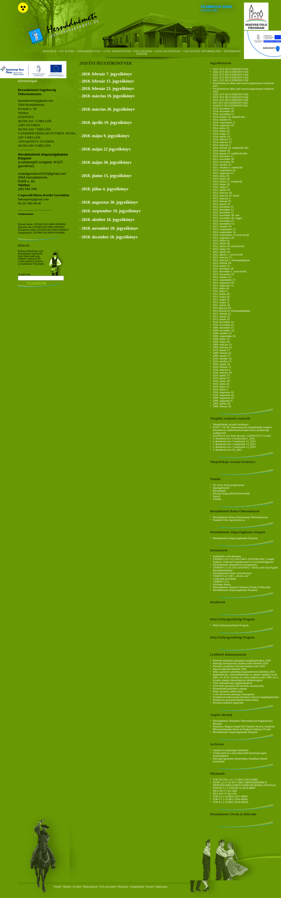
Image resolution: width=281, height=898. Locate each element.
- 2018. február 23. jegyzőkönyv (106, 88)
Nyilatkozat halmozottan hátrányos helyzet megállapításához (246, 697)
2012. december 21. (223, 206)
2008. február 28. (222, 406)
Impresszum (161, 886)
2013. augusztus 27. (224, 173)
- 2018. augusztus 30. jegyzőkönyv (108, 202)
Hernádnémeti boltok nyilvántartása (232, 573)
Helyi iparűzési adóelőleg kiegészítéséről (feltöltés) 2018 (244, 671)
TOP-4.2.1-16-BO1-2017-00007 (230, 796)
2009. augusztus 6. (223, 400)
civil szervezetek (117, 51)
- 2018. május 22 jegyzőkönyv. (105, 149)
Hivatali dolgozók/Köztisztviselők (231, 493)
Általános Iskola (222, 584)
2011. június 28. (221, 294)
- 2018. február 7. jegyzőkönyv (105, 74)
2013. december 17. (223, 156)
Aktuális (67, 886)
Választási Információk (202, 51)
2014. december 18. (223, 108)
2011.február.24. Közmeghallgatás (231, 310)
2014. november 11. (224, 114)
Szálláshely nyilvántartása (227, 556)
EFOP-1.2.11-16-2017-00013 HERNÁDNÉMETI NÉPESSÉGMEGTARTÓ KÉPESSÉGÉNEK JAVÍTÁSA (244, 784)
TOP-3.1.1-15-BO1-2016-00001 (230, 799)
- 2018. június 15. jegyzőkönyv (105, 175)
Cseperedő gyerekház (224, 578)
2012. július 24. (221, 240)
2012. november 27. (224, 220)
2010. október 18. (222, 358)
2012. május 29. (221, 249)
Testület (217, 499)
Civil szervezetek (107, 886)
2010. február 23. (222, 367)
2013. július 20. (221, 175)
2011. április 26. (221, 305)
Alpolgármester (221, 487)
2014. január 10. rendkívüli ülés (230, 153)
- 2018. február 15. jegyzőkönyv (106, 81)
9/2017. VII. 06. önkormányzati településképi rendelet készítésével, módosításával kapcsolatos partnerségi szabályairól (242, 430)
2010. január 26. (221, 364)
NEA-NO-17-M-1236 (225, 793)
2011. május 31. (221, 299)
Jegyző (216, 496)
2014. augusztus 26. (224, 125)
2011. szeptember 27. (224, 279)
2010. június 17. (221, 378)
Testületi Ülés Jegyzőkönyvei (229, 520)
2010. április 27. (221, 375)
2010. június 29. (221, 381)
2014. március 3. (222, 145)
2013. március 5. (222, 198)
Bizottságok (219, 490)
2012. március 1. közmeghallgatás (231, 260)
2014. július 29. (221, 128)
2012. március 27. (222, 257)
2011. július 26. (221, 288)
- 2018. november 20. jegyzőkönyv (108, 228)
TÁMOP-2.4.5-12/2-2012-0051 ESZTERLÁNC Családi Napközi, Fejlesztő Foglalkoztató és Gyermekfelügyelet (243, 560)
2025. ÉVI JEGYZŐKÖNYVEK (231, 69)
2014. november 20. (224, 111)
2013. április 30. (221, 190)
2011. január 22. (221, 316)
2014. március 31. (222, 139)
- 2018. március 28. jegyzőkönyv (107, 109)
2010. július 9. (220, 389)
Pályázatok (143, 51)
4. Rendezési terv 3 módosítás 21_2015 (234, 441)
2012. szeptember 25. (224, 229)
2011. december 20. (223, 268)
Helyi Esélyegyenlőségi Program (231, 625)
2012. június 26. (221, 243)
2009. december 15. (223, 327)
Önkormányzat (90, 886)
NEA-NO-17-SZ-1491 (225, 790)
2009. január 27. (221, 355)
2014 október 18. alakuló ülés (229, 116)
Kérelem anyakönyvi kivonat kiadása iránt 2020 (239, 666)
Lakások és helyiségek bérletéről (230, 750)
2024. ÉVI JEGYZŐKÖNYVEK (231, 72)
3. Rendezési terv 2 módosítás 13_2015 (234, 444)
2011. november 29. (224, 274)
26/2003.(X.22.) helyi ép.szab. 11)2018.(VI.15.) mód (242, 435)
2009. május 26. (221, 341)
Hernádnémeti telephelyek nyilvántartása (235, 564)
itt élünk (67, 51)
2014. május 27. (221, 133)
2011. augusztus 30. (223, 282)
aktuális (50, 51)
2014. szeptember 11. (224, 122)
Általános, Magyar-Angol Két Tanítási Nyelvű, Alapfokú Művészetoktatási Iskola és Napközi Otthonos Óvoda (244, 728)
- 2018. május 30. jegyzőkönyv (105, 162)
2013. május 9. (221, 187)
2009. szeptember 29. (224, 336)
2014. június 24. (221, 131)
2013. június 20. (221, 178)
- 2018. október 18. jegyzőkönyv (106, 219)
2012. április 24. (221, 251)
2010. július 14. (221, 386)
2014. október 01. (222, 119)
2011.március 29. (222, 308)
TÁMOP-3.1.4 (221, 581)
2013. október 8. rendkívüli (227, 167)
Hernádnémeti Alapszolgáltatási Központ (235, 538)
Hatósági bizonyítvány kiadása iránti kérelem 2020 (240, 663)
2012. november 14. (224, 223)
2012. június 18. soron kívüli (228, 246)
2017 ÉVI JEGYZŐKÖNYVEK (230, 102)
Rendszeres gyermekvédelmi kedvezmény (236, 699)
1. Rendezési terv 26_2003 (227, 449)
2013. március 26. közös (226, 195)
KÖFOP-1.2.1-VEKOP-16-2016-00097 (234, 788)
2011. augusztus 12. (223, 285)
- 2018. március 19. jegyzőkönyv (107, 96)
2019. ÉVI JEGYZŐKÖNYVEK (231, 97)
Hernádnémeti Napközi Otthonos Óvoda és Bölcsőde (242, 587)
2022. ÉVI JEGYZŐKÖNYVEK (231, 77)
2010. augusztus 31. (224, 392)
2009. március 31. (222, 344)
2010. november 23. (224, 324)
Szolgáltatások (137, 886)
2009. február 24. (222, 353)
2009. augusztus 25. (224, 397)
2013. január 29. (221, 204)
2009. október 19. (222, 333)
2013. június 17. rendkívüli (227, 181)
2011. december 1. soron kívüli (230, 271)
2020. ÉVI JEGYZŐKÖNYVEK (231, 94)
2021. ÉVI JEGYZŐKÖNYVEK (231, 80)
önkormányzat (89, 51)
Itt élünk (77, 886)
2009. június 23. (221, 338)
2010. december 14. (223, 322)
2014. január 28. (221, 150)
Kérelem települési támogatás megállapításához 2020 (242, 660)
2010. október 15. (222, 361)
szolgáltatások (167, 51)
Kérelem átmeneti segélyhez (228, 702)
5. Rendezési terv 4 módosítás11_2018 (234, 438)
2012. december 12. (223, 209)
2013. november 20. (224, 161)
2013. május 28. (221, 184)
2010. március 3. (222, 369)
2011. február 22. (222, 313)
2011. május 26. (221, 296)
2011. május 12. (221, 302)
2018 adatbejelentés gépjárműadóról (232, 683)
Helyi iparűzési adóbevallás (228, 691)
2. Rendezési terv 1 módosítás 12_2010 (234, 447)
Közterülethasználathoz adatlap (230, 688)
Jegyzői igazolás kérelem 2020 (229, 669)
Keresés (150, 886)
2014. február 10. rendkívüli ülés (231, 147)
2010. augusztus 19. (224, 395)
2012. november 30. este (226, 215)
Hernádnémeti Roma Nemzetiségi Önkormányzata (240, 517)
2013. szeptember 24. (224, 170)
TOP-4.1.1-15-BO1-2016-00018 (230, 802)
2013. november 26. (224, 159)
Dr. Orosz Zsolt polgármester (228, 485)
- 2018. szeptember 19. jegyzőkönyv (110, 211)
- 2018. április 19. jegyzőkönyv (105, 122)
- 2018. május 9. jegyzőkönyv (104, 136)
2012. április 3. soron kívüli (228, 254)
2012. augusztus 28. (224, 237)
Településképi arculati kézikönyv (231, 424)
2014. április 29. (221, 136)
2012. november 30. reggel (227, 218)
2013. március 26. (222, 192)
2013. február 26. (222, 201)
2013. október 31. (222, 164)
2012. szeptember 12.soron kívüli (231, 235)
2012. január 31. (221, 265)
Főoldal (57, 886)
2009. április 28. (221, 403)
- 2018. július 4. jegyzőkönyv (103, 189)
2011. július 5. (220, 291)
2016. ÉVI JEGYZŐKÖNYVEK (231, 100)
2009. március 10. (222, 347)
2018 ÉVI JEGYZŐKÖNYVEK (230, 105)
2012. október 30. (222, 226)
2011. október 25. (222, 277)
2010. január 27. (221, 350)
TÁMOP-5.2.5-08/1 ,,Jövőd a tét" (231, 576)
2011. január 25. (221, 319)
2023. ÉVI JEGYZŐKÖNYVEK (231, 74)
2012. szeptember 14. (224, 232)
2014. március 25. (222, 142)
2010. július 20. (221, 383)
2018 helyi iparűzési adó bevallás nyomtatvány (238, 685)
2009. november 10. (224, 330)
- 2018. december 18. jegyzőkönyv (108, 237)
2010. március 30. (222, 372)
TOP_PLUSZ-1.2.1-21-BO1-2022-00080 (235, 779)
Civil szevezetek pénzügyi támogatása (233, 694)
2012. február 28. (222, 263)
